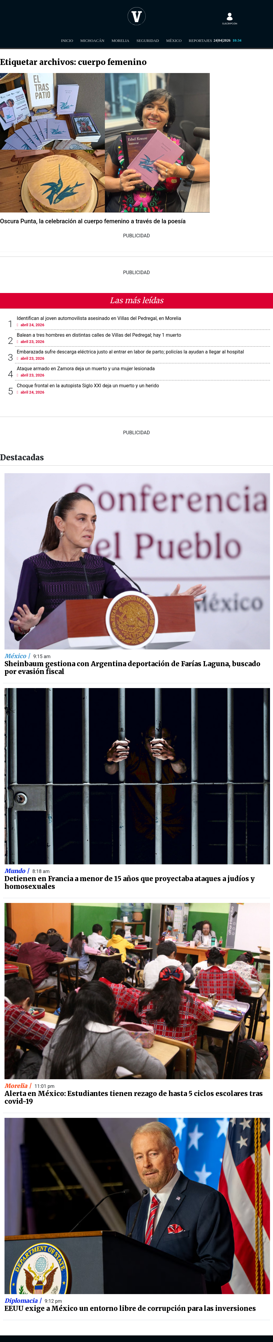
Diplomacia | (23, 1300)
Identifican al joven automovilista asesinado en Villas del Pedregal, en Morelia (99, 318)
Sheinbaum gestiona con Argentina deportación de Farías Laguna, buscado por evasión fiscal (132, 668)
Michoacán (92, 40)
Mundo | (17, 871)
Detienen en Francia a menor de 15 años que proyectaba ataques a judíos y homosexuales (129, 883)
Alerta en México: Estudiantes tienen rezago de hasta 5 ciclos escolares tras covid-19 (133, 1097)
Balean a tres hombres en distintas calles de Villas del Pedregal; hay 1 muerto (99, 335)
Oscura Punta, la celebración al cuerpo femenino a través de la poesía (93, 221)
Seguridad (147, 40)
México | (17, 656)
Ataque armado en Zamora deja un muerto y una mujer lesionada (86, 368)
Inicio (67, 40)
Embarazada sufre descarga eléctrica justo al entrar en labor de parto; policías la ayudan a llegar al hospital (130, 352)
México (174, 40)
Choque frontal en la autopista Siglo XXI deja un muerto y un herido (88, 385)
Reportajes (200, 40)
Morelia (120, 40)
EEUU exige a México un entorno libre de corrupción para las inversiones (130, 1308)
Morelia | (18, 1085)
